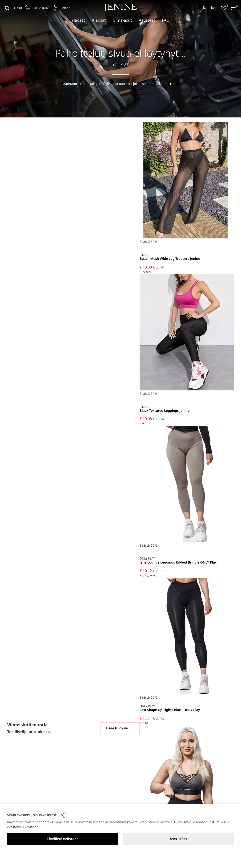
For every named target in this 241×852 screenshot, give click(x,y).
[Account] (204, 8)
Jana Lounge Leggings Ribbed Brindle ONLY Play (178, 562)
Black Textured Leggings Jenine (164, 411)
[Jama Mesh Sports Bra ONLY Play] (187, 783)
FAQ (165, 20)
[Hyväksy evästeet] (62, 839)
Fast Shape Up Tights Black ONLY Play (170, 710)
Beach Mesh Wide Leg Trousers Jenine (170, 259)
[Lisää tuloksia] (120, 728)
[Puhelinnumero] (28, 8)
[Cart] (233, 8)
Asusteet (147, 20)
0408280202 (40, 8)
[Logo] (120, 7)
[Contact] (214, 8)
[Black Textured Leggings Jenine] (187, 332)
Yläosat (78, 20)
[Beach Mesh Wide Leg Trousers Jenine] (187, 180)
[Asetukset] (178, 839)
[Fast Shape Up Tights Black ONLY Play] (187, 636)
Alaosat (99, 20)
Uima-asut (122, 20)
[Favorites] (224, 8)
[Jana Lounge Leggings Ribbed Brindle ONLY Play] (187, 484)
